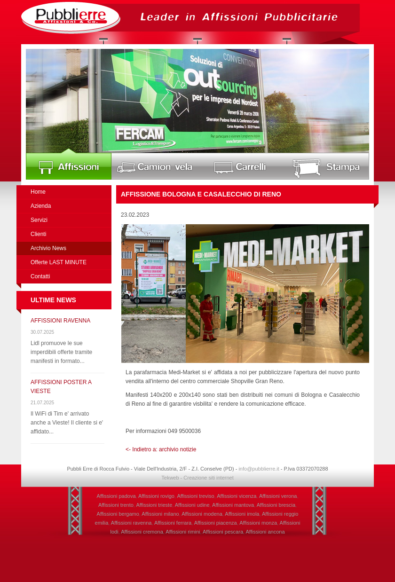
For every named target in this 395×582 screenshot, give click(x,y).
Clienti (38, 234)
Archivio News (48, 248)
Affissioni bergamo (118, 514)
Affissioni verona (278, 496)
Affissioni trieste (154, 505)
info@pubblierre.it (258, 469)
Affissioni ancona (265, 532)
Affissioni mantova (233, 505)
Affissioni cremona (142, 532)
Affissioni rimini (183, 532)
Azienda (41, 206)
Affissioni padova (116, 496)
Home (38, 192)
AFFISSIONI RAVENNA (60, 320)
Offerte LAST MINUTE (59, 262)
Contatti (40, 276)
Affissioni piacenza (215, 523)
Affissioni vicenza (236, 496)
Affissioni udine (192, 505)
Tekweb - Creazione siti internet (197, 477)
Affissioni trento (116, 505)
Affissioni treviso (195, 496)
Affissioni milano (160, 514)
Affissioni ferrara (172, 523)
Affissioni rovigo (156, 496)
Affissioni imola (242, 514)
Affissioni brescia (276, 505)
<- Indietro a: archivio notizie (161, 449)
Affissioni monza (258, 523)
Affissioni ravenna (131, 523)
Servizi (39, 220)
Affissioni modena (202, 514)
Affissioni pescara (223, 532)
